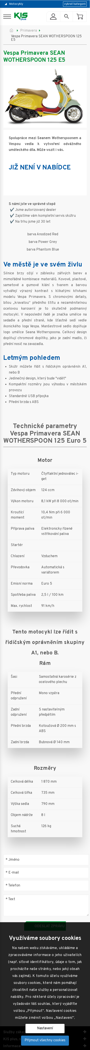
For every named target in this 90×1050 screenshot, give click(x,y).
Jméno (12, 860)
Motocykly (16, 4)
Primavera (28, 30)
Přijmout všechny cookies (45, 1040)
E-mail (12, 872)
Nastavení (45, 1028)
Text (10, 899)
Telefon (12, 885)
